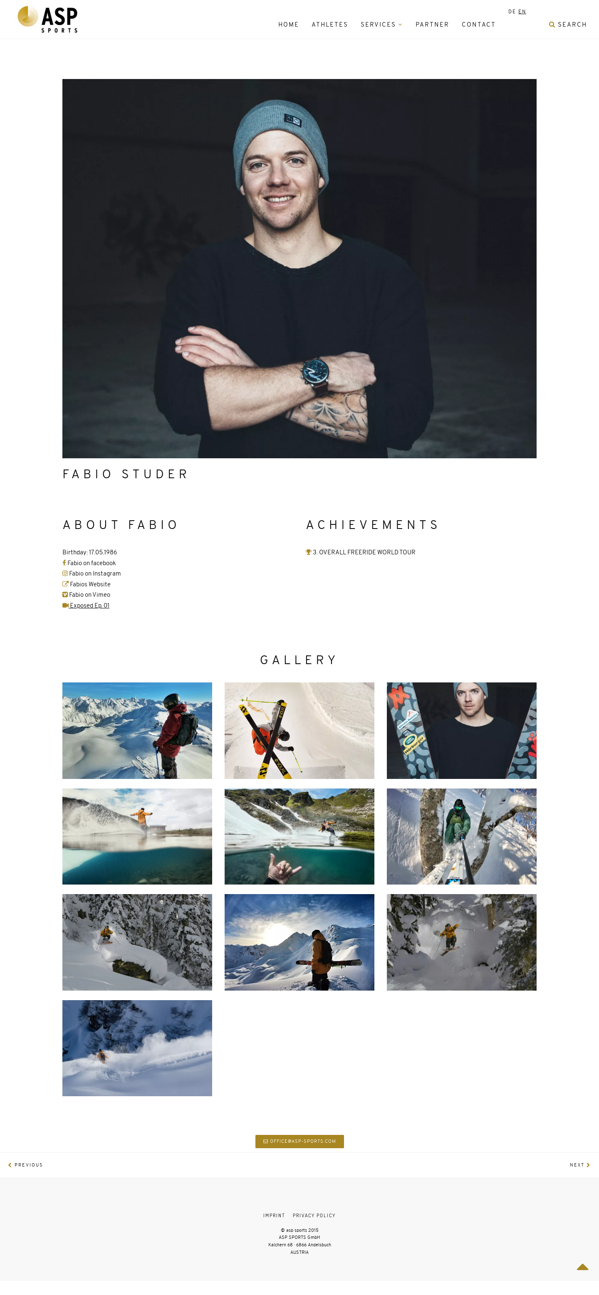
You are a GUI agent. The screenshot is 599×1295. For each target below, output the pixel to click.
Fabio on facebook (89, 563)
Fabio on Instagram (95, 573)
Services (382, 24)
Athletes (330, 24)
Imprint (274, 1215)
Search (568, 24)
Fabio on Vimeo (86, 594)
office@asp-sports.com (299, 1141)
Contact (479, 24)
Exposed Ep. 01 (85, 605)
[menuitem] (512, 24)
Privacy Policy (314, 1215)
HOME (288, 24)
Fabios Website (86, 584)
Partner (432, 24)
